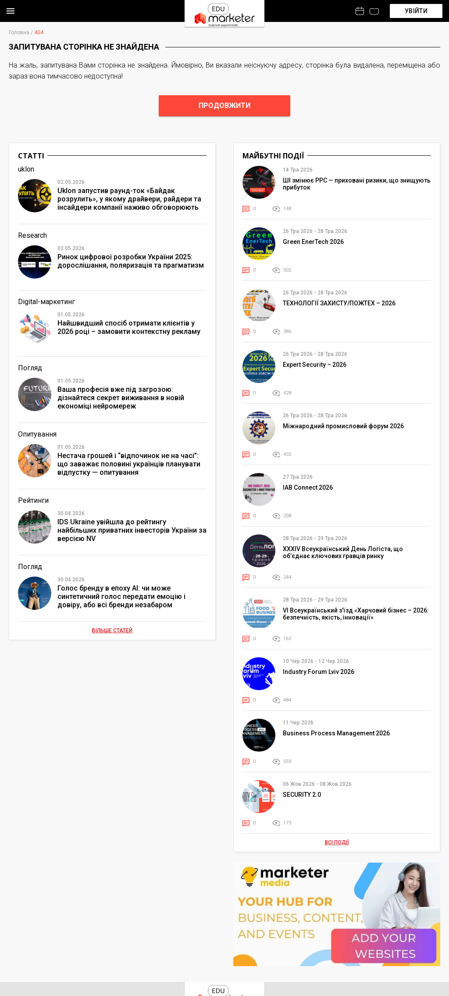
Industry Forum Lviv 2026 (318, 671)
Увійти (416, 10)
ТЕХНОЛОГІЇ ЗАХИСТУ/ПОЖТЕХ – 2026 (339, 303)
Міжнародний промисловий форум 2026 (343, 426)
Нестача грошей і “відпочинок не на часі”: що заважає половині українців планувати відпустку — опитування (128, 464)
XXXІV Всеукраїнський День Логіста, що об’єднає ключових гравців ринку (343, 552)
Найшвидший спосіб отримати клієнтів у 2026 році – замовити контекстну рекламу (128, 327)
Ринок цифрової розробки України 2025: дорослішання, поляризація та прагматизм (130, 261)
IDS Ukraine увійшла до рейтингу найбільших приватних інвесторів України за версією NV (132, 530)
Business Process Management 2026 (336, 733)
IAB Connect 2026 (308, 487)
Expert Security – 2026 (314, 364)
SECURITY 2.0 (302, 794)
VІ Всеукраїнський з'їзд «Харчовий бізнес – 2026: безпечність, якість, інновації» (356, 614)
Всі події (337, 842)
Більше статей (112, 630)
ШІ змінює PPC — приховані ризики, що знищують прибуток (357, 184)
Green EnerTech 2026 (313, 241)
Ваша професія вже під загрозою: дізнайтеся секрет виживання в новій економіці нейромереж (120, 397)
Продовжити (224, 105)
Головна (19, 32)
